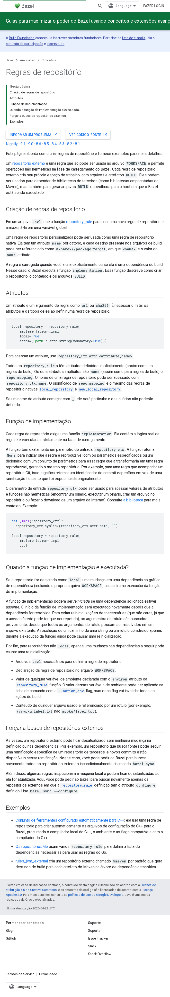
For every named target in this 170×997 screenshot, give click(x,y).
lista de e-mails (133, 38)
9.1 (23, 144)
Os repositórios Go (32, 846)
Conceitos (49, 60)
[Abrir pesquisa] (100, 6)
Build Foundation (22, 38)
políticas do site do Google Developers (95, 895)
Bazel (10, 60)
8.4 (54, 144)
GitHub (11, 938)
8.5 (46, 144)
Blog (9, 931)
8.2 (69, 144)
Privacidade (48, 974)
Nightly (12, 144)
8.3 (61, 144)
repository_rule (79, 221)
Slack (92, 946)
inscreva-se (55, 44)
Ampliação (27, 60)
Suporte (94, 931)
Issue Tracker (98, 938)
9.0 (30, 144)
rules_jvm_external (32, 861)
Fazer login (153, 6)
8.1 (77, 144)
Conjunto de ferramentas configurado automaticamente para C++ (70, 820)
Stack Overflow (99, 954)
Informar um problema (34, 134)
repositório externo (28, 163)
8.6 (38, 144)
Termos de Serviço (20, 974)
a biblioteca (133, 500)
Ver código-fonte (88, 134)
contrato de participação (24, 44)
